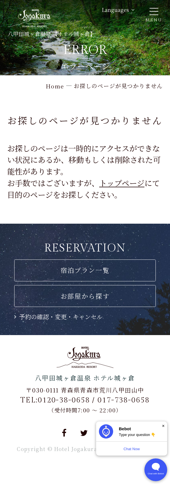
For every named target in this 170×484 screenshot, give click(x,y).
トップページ (121, 182)
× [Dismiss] (163, 425)
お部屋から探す (85, 295)
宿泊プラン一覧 (85, 270)
